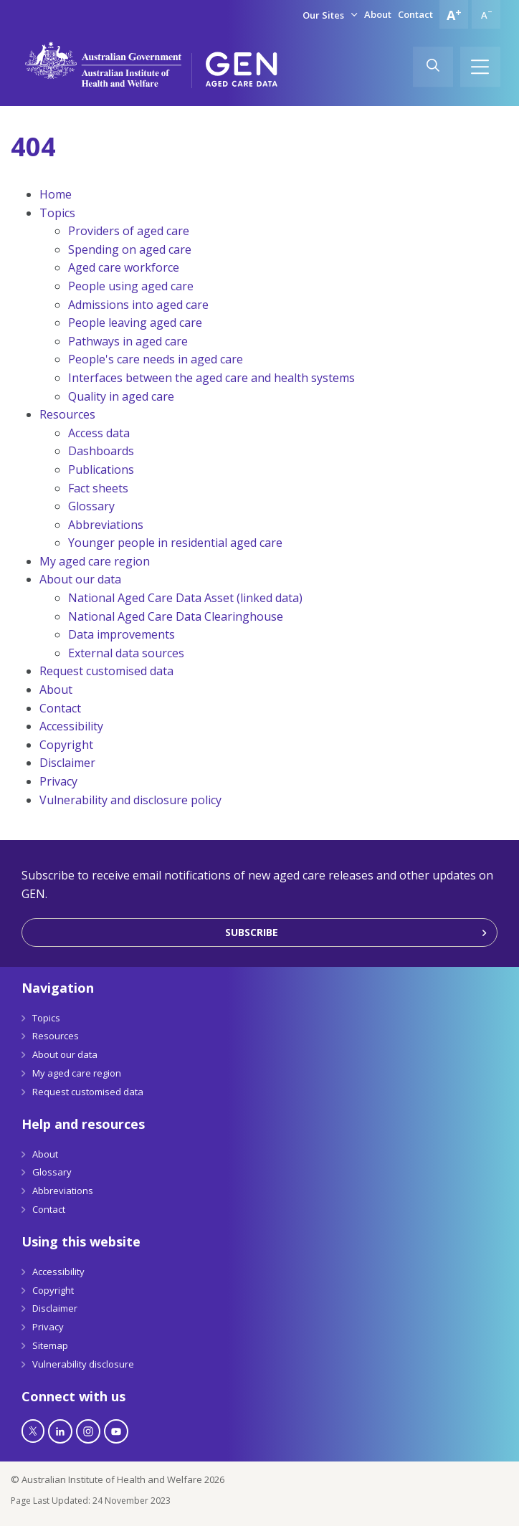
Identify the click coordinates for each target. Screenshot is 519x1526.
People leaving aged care (135, 322)
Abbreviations (105, 525)
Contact (415, 14)
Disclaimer (67, 763)
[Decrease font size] (486, 14)
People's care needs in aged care (155, 359)
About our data (80, 579)
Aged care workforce (123, 267)
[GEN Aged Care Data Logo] (241, 69)
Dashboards (101, 451)
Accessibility (71, 726)
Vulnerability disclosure (83, 1364)
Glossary (91, 506)
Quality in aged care (121, 396)
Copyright (66, 745)
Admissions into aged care (138, 305)
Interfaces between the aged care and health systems (211, 378)
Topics (57, 213)
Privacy (58, 781)
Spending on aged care (129, 249)
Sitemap (50, 1345)
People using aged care (131, 286)
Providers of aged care (128, 231)
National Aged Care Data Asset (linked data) (185, 598)
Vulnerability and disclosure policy (130, 800)
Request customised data (106, 671)
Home (55, 194)
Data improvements (121, 634)
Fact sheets (98, 488)
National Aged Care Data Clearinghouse (175, 616)
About (377, 14)
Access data (99, 433)
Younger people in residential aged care (175, 542)
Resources (67, 414)
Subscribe (251, 932)
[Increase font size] (453, 14)
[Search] (433, 67)
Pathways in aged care (128, 341)
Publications (101, 469)
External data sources (126, 653)
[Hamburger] (480, 67)
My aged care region (94, 561)
